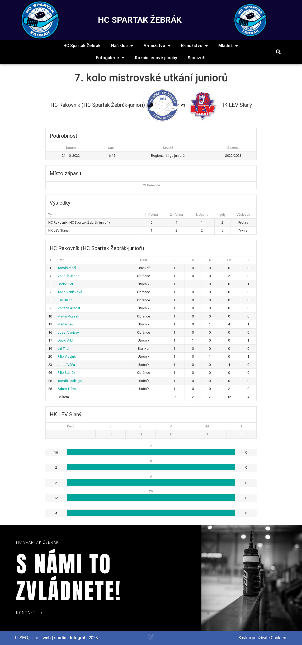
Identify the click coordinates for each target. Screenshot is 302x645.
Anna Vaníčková (70, 292)
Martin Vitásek (68, 316)
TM (229, 260)
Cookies (278, 637)
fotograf (77, 637)
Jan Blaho (65, 300)
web (47, 637)
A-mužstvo (157, 45)
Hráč (61, 260)
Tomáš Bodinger (70, 381)
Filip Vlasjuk (67, 356)
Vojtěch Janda (68, 276)
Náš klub (122, 45)
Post (143, 260)
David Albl (65, 340)
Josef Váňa (66, 365)
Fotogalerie (110, 58)
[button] (278, 52)
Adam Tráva (67, 389)
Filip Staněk (66, 373)
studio (60, 637)
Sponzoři (196, 57)
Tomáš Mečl (67, 268)
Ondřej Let (65, 284)
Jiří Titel (63, 349)
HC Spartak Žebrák (82, 45)
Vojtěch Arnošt (69, 308)
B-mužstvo (194, 45)
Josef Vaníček (68, 332)
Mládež (228, 45)
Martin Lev (65, 324)
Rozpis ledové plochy (156, 57)
